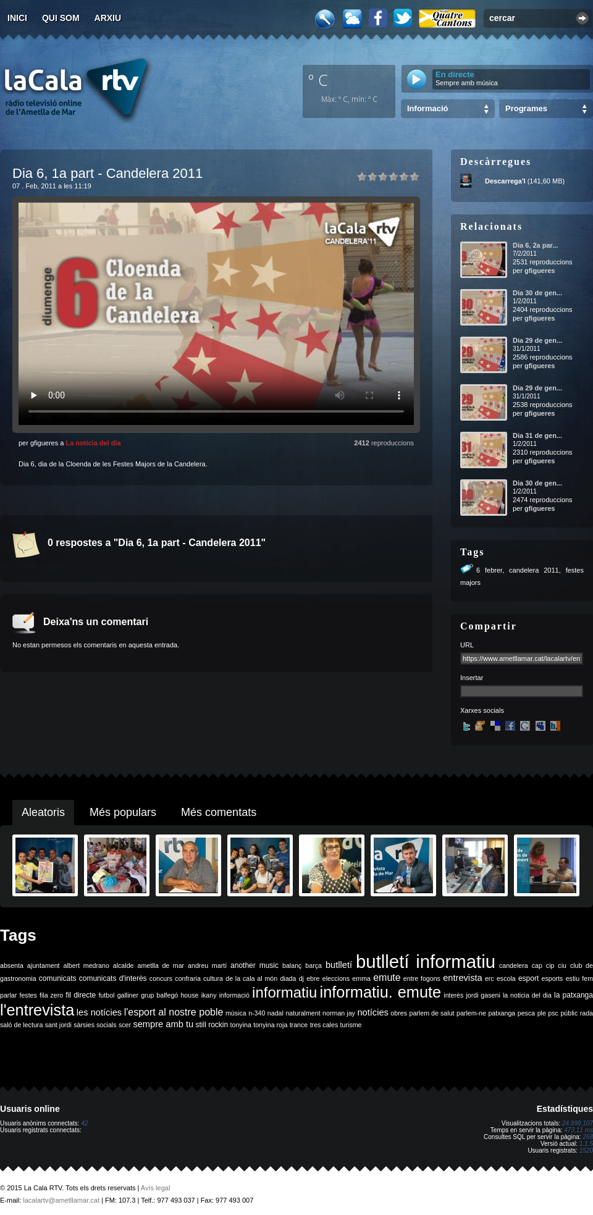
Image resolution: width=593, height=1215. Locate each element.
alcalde (123, 965)
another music (254, 965)
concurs (160, 978)
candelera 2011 (534, 570)
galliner (127, 995)
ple (541, 1013)
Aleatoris (43, 812)
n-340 (256, 1013)
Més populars (123, 812)
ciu (562, 965)
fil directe (80, 995)
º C (318, 79)
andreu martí (207, 965)
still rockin (211, 1024)
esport (528, 978)
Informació (427, 108)
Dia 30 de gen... (537, 292)
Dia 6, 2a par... (535, 245)
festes (27, 995)
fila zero (51, 995)
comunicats (58, 978)
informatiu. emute (381, 992)
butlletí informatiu (425, 961)
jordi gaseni (483, 995)
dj (301, 978)
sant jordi (58, 1024)
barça (313, 965)
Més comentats (218, 812)
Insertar (471, 677)
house (189, 995)
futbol (106, 995)
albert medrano (86, 965)
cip (550, 965)
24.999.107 (577, 1123)
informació (234, 995)
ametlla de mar (160, 965)
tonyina (240, 1024)
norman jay (338, 1013)
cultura (213, 978)
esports (552, 978)
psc (553, 1013)
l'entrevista (37, 1010)
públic (569, 1013)
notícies (373, 1012)
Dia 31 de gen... (537, 435)
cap (537, 965)
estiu (573, 978)
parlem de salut (431, 1013)
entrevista (462, 978)
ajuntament (43, 965)
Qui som (61, 18)
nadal (275, 1013)
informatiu (284, 992)
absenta (11, 965)
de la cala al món (251, 978)
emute (386, 977)
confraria (187, 978)
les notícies (99, 1012)
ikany (209, 995)
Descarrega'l (505, 181)
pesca (526, 1013)
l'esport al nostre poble (174, 1012)
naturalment (302, 1013)
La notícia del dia (92, 443)
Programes (526, 108)
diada (288, 978)
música (235, 1013)
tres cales (324, 1024)
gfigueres (539, 270)
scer (125, 1024)
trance (299, 1024)
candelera (513, 965)
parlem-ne (471, 1013)
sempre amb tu (163, 1024)
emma (361, 978)
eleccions (336, 978)
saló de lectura (21, 1024)
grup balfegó (159, 995)
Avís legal (155, 1188)
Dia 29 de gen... (537, 340)
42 (84, 1123)
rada (586, 1013)
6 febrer (489, 570)
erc (489, 978)
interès (453, 995)
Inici (17, 18)
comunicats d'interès (113, 978)
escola (506, 978)
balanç (291, 965)
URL (467, 645)
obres (398, 1013)
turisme (351, 1024)
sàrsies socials (95, 1024)
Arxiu (108, 18)
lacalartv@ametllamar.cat (61, 1200)
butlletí (339, 965)
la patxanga (573, 995)
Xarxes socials (482, 710)
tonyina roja (270, 1024)
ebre (312, 978)
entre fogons (421, 978)
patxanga (501, 1013)
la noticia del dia (527, 995)
